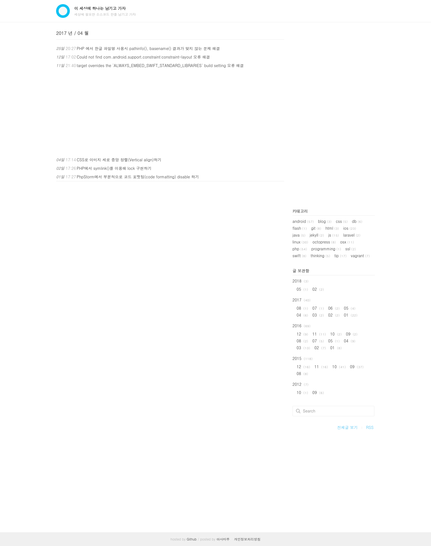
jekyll (317, 235)
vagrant (360, 255)
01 (351, 315)
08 (302, 308)
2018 (300, 281)
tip (341, 255)
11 (319, 334)
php (299, 248)
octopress (324, 242)
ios (350, 228)
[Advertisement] (170, 112)
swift (299, 255)
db (357, 221)
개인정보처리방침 (247, 539)
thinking (320, 255)
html (332, 228)
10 (336, 334)
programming (326, 248)
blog (325, 221)
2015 (302, 358)
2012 (300, 384)
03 (318, 315)
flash (299, 228)
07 (318, 308)
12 (302, 334)
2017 (301, 300)
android (303, 221)
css (342, 221)
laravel (351, 235)
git (316, 228)
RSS (370, 427)
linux (300, 242)
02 (318, 289)
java (299, 235)
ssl (350, 248)
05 (302, 289)
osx (347, 242)
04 (302, 315)
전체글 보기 (347, 427)
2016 (301, 325)
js (333, 235)
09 (352, 334)
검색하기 (298, 411)
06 (334, 308)
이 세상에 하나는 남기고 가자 (100, 8)
